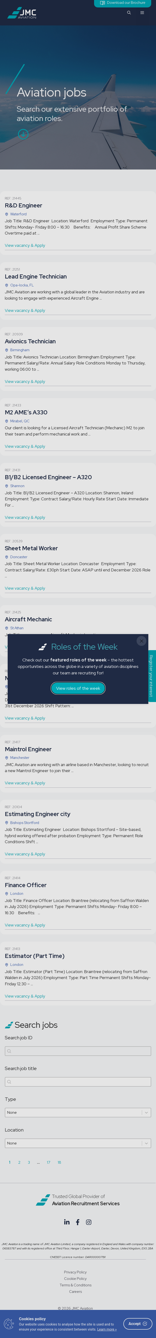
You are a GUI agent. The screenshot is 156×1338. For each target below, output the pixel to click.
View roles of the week (78, 688)
